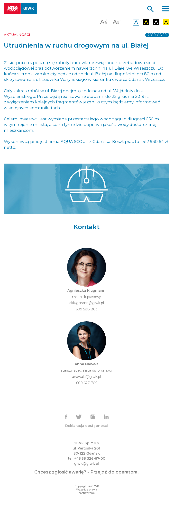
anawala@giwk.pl (86, 376)
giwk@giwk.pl (86, 463)
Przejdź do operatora (113, 472)
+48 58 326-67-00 (89, 458)
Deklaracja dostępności (86, 426)
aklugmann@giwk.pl (86, 303)
